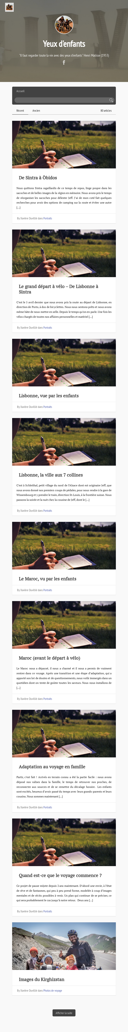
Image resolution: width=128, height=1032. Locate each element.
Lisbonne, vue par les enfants (49, 396)
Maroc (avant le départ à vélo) (49, 658)
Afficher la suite (64, 1013)
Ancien (36, 110)
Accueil (20, 91)
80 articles (106, 110)
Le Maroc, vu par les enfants (47, 579)
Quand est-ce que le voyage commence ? (60, 875)
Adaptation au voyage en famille (52, 767)
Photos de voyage (52, 990)
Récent (20, 110)
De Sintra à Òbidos (38, 178)
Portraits (47, 218)
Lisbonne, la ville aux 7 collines (51, 475)
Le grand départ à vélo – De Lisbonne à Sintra (58, 289)
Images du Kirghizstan (41, 979)
